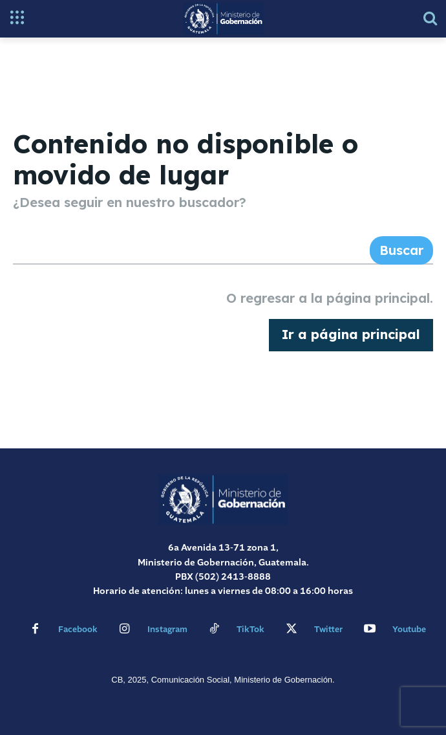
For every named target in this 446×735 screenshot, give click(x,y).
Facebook (78, 630)
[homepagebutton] (351, 335)
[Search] (401, 250)
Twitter (328, 630)
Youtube (409, 630)
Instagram (167, 630)
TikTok (250, 630)
